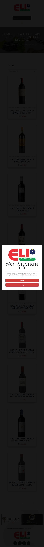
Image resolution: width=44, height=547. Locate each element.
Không (22, 283)
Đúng (21, 278)
